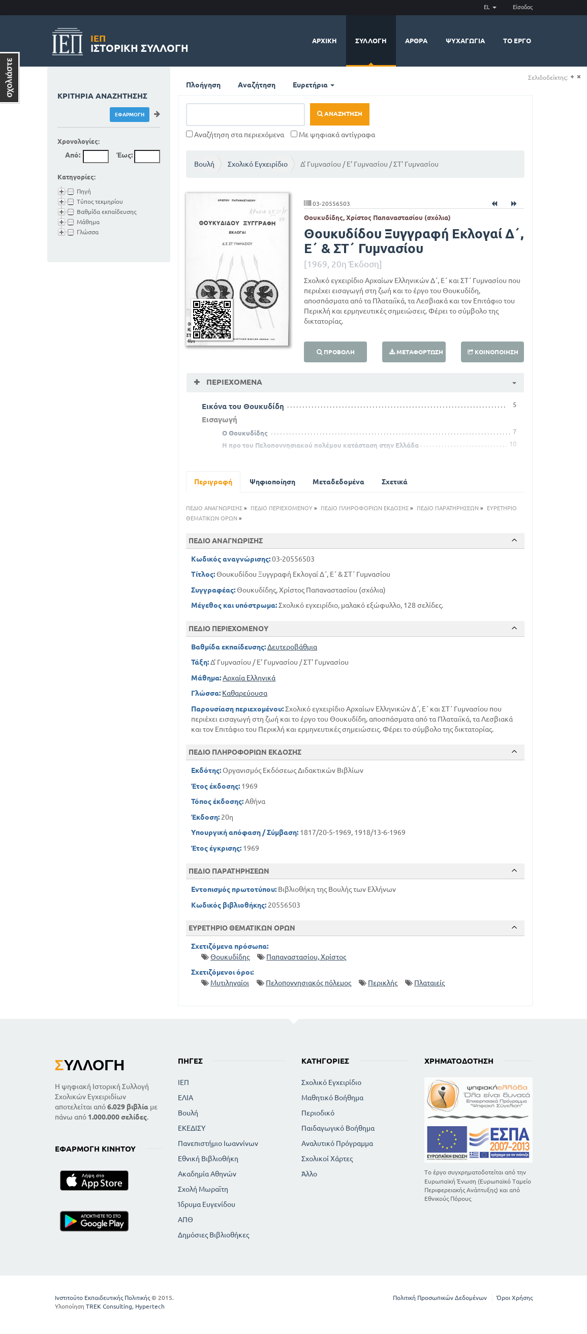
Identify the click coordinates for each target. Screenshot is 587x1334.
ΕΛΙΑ (185, 1098)
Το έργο (517, 40)
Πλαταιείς (429, 983)
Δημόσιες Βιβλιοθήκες (213, 1235)
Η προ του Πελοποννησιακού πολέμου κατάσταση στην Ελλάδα (320, 445)
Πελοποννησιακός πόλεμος (308, 983)
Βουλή (204, 164)
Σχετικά (395, 482)
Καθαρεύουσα (244, 693)
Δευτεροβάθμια (292, 647)
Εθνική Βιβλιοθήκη (208, 1159)
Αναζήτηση (256, 85)
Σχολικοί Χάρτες (327, 1159)
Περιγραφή (213, 482)
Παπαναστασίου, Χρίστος (306, 957)
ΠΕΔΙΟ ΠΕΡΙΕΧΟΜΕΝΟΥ (282, 508)
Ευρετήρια (313, 85)
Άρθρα (416, 40)
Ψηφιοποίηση (272, 482)
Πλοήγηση (203, 85)
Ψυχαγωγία (465, 40)
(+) (572, 77)
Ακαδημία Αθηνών (207, 1174)
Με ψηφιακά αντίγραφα (333, 135)
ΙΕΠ (183, 1082)
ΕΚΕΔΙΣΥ (191, 1128)
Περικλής (382, 983)
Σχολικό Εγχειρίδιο (258, 164)
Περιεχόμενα (233, 382)
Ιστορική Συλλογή (139, 42)
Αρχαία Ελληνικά (249, 678)
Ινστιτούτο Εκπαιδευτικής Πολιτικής (102, 1297)
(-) (578, 77)
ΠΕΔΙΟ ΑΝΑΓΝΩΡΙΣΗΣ (214, 508)
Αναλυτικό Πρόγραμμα (337, 1143)
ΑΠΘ (185, 1220)
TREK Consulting (109, 1306)
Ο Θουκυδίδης (245, 433)
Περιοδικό (317, 1113)
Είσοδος (523, 7)
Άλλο (309, 1174)
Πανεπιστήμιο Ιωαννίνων (218, 1143)
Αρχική (324, 40)
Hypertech (150, 1306)
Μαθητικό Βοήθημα (332, 1098)
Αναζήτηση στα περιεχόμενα (235, 135)
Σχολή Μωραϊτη (203, 1189)
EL (490, 7)
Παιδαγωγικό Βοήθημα (338, 1128)
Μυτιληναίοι (229, 983)
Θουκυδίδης (230, 957)
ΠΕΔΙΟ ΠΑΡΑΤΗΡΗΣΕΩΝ (448, 508)
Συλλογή (371, 40)
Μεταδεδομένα (338, 482)
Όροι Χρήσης (515, 1297)
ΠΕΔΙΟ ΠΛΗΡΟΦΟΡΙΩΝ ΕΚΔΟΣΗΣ (365, 508)
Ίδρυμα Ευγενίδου (206, 1204)
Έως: (124, 155)
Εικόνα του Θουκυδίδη (243, 406)
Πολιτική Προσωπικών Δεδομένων (440, 1297)
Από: (72, 155)
